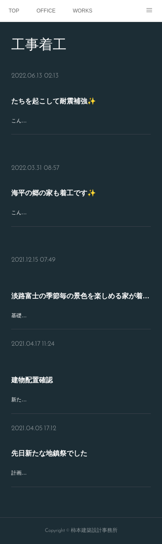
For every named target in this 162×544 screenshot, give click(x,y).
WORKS (82, 11)
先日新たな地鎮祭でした (49, 453)
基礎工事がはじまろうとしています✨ (56, 316)
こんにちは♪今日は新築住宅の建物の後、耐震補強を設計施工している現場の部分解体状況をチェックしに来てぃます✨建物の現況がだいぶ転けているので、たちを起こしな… (80, 130)
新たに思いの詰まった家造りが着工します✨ (63, 400)
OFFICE (45, 11)
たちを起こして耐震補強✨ (53, 101)
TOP (14, 11)
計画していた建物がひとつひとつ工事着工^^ (62, 473)
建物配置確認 (32, 380)
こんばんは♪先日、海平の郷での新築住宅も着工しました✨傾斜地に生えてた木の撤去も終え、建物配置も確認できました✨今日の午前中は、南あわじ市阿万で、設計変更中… (80, 221)
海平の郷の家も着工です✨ (53, 193)
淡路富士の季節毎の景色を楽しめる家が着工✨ (81, 296)
